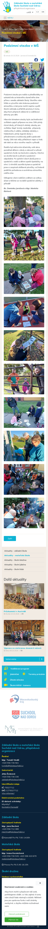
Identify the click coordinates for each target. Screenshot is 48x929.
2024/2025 (40, 29)
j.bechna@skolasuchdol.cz (13, 832)
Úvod (4, 29)
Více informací (8, 793)
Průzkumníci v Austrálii (15, 611)
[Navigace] (8, 17)
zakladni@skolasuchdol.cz (13, 779)
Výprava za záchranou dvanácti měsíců (22, 648)
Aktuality (13, 29)
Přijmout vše (13, 920)
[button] (30, 12)
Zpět (10, 538)
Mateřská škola (26, 29)
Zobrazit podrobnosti (17, 914)
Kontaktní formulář (10, 807)
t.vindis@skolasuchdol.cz (12, 765)
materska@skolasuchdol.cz (13, 859)
